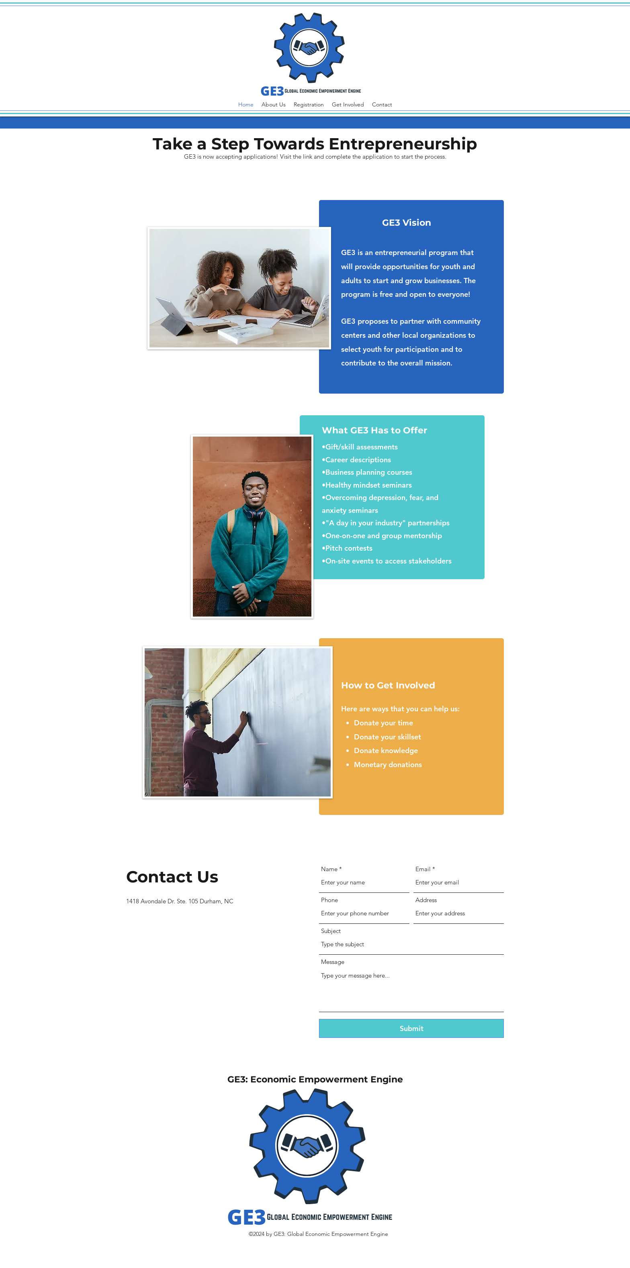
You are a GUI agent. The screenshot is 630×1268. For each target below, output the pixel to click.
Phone (329, 900)
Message (332, 962)
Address (426, 900)
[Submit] (411, 1028)
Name (329, 869)
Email (423, 869)
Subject (331, 931)
